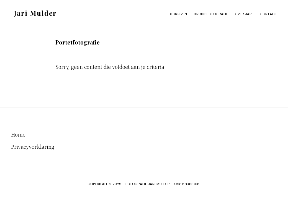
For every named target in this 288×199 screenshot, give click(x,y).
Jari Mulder (35, 13)
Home (18, 134)
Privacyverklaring (32, 146)
